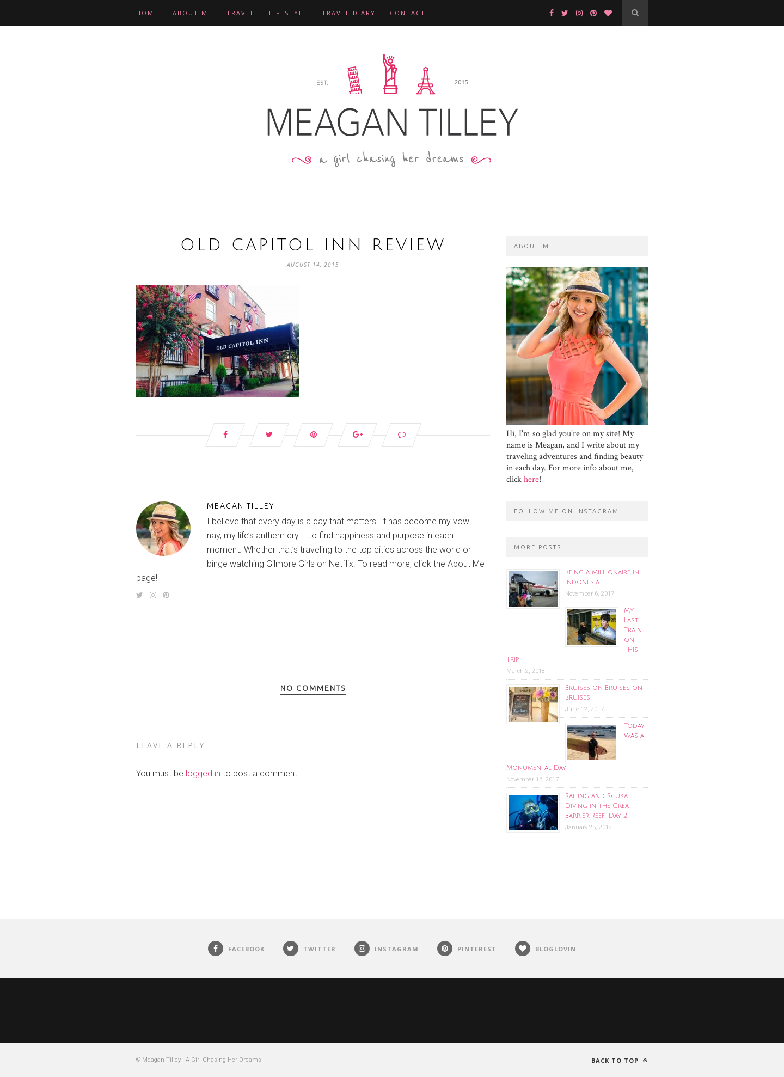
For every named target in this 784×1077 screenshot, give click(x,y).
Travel (240, 13)
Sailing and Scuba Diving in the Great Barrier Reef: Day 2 (598, 806)
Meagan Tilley (240, 505)
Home (147, 13)
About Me (192, 13)
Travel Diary (349, 13)
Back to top (619, 1060)
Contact (408, 13)
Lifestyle (288, 13)
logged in (203, 773)
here (531, 479)
